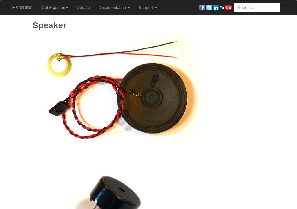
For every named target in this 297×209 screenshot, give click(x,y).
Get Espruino (54, 7)
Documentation (114, 7)
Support (148, 7)
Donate (83, 7)
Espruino (22, 7)
